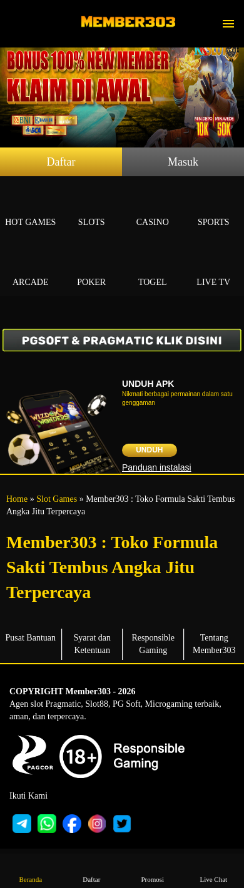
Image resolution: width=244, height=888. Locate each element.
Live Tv (214, 268)
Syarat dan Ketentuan (92, 644)
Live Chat (213, 870)
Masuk (183, 162)
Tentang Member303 (214, 644)
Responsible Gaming (153, 644)
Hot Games (30, 208)
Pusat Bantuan (31, 637)
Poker (92, 268)
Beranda (30, 870)
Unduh (149, 450)
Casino (152, 208)
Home (17, 499)
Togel (152, 268)
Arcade (30, 268)
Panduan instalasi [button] (156, 467)
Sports (214, 208)
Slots (92, 208)
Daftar (61, 162)
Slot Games (56, 499)
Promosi (152, 870)
